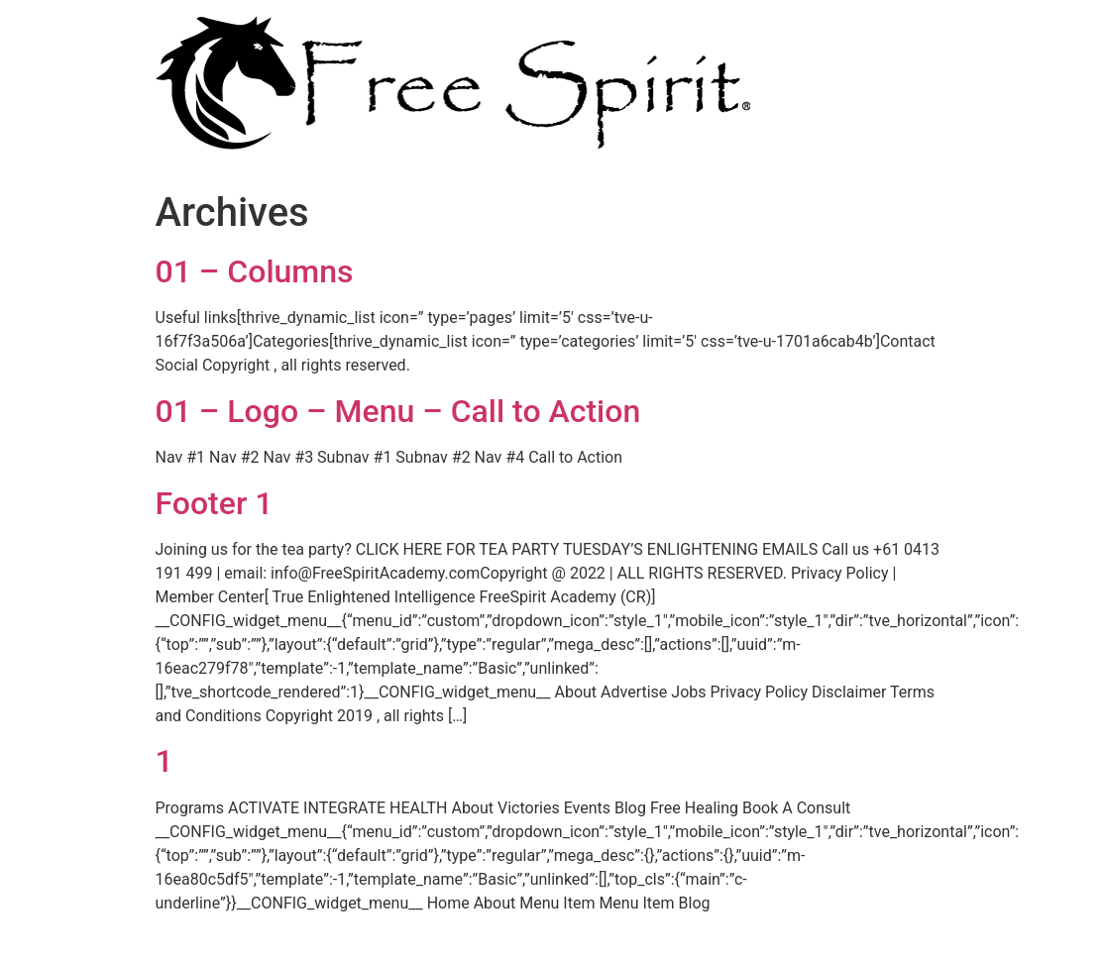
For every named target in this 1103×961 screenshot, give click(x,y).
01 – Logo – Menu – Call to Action (398, 411)
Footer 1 (215, 503)
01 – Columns (255, 271)
